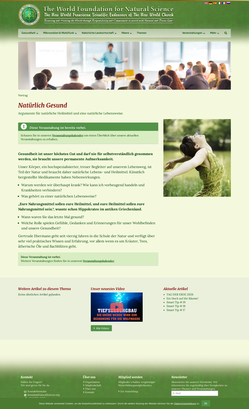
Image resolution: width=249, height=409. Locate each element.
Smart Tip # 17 (176, 310)
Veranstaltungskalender (67, 135)
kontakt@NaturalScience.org (44, 394)
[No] (244, 403)
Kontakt (89, 392)
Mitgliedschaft (93, 385)
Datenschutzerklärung (185, 403)
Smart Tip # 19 (176, 302)
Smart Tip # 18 (176, 306)
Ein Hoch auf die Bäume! (182, 298)
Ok (205, 403)
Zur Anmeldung (129, 391)
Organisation (92, 382)
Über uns (90, 388)
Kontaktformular (37, 391)
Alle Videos (101, 328)
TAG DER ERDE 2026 (180, 294)
